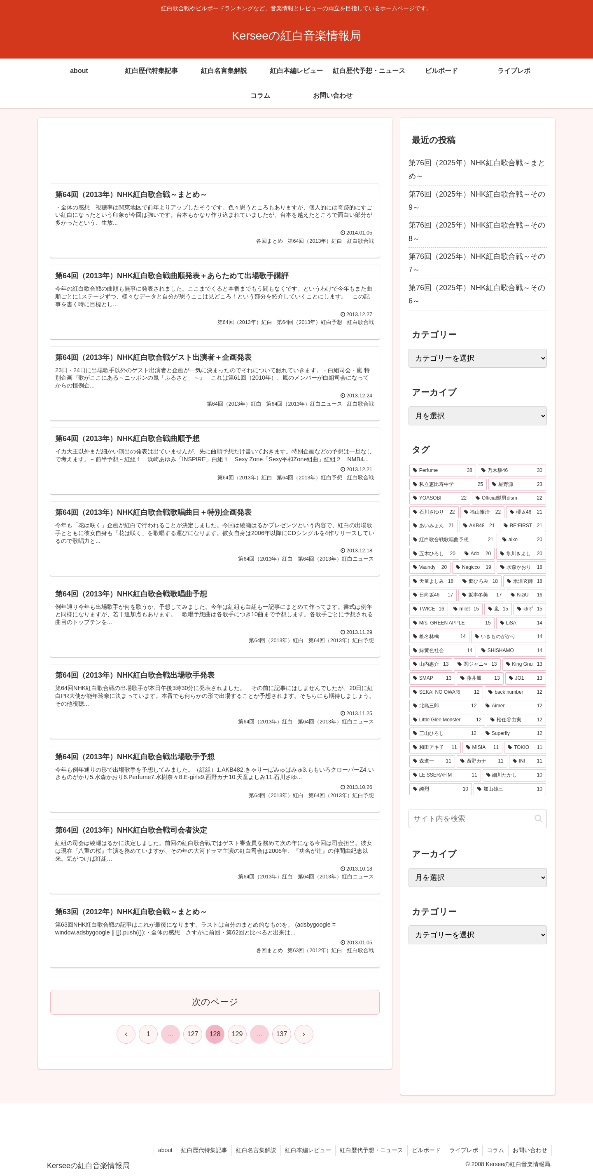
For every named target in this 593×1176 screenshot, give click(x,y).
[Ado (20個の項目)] (478, 554)
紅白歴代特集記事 (204, 1150)
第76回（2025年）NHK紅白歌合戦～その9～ (477, 200)
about (165, 1150)
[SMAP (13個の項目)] (432, 678)
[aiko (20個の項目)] (522, 540)
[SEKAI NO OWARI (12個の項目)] (446, 692)
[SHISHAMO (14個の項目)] (512, 651)
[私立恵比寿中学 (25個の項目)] (448, 485)
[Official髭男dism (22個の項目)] (509, 498)
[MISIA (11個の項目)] (482, 748)
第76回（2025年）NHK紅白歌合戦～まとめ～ (477, 169)
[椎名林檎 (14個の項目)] (439, 637)
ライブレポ (463, 1150)
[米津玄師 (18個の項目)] (524, 581)
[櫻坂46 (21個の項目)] (526, 512)
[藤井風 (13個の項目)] (480, 678)
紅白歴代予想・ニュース (371, 1150)
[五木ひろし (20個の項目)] (434, 554)
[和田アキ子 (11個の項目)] (435, 748)
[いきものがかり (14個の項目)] (508, 637)
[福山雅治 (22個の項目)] (482, 512)
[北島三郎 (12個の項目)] (444, 706)
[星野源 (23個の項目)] (517, 485)
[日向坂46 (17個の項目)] (433, 595)
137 (281, 1034)
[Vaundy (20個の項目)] (430, 567)
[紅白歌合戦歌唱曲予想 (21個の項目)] (453, 540)
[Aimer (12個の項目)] (514, 706)
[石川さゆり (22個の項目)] (434, 512)
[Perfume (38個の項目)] (442, 471)
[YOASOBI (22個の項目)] (439, 498)
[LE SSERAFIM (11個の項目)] (445, 775)
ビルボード (426, 1150)
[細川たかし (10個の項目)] (514, 775)
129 (237, 1034)
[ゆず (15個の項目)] (530, 609)
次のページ (215, 1002)
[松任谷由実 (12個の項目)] (516, 720)
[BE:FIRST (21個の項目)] (523, 526)
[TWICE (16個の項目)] (428, 609)
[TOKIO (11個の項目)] (525, 748)
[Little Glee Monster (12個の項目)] (447, 720)
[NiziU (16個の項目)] (526, 595)
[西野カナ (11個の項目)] (482, 761)
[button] (538, 818)
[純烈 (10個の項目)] (440, 789)
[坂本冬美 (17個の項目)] (481, 595)
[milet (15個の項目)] (466, 609)
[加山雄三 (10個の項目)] (510, 789)
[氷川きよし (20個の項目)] (521, 554)
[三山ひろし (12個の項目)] (444, 734)
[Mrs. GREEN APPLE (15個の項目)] (452, 623)
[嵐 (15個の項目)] (498, 609)
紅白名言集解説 (256, 1150)
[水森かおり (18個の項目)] (521, 567)
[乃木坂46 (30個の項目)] (512, 471)
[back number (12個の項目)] (515, 692)
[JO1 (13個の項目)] (525, 678)
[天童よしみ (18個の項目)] (433, 581)
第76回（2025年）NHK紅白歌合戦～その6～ (477, 294)
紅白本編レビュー (308, 1150)
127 (192, 1034)
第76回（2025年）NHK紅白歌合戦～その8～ (477, 231)
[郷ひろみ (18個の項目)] (480, 581)
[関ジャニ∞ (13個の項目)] (477, 664)
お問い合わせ (530, 1150)
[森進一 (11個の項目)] (432, 761)
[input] (478, 819)
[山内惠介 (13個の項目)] (430, 664)
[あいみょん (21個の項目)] (433, 526)
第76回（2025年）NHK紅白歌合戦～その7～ (477, 263)
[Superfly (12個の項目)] (514, 734)
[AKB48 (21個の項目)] (479, 526)
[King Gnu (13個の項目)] (524, 664)
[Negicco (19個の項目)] (473, 567)
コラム (495, 1150)
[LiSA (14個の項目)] (521, 623)
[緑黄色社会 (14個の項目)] (442, 651)
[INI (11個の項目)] (527, 761)
